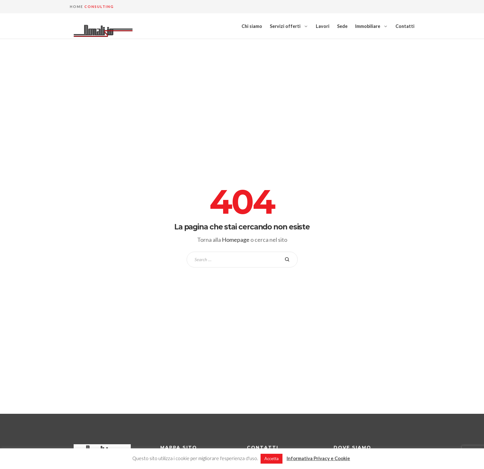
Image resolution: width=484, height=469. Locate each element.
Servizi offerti (285, 26)
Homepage (235, 239)
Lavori (322, 26)
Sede (342, 26)
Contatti (404, 26)
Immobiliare (367, 26)
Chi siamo (252, 26)
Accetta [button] (271, 458)
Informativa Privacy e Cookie (318, 458)
